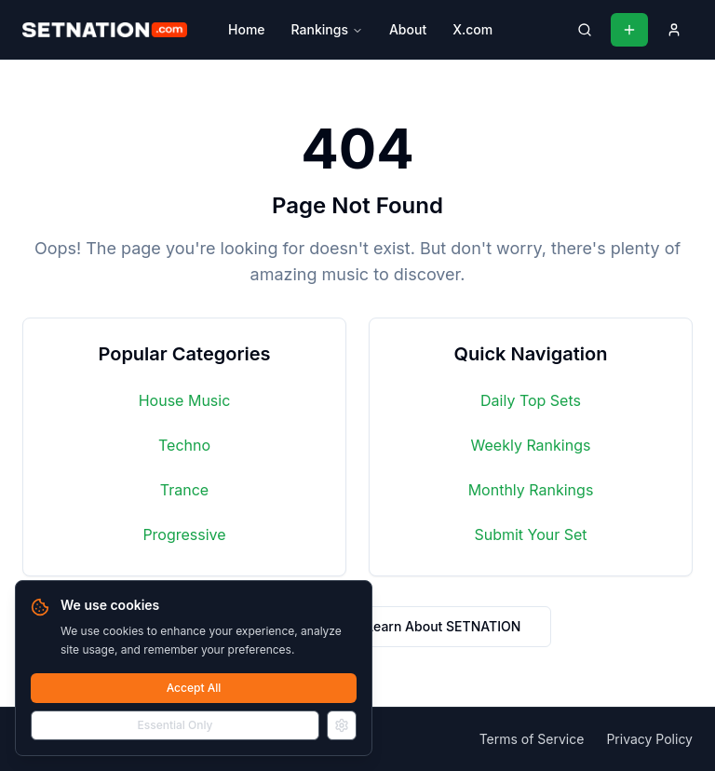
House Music (185, 400)
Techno (184, 445)
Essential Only (175, 725)
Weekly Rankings (531, 445)
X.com (472, 29)
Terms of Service (532, 739)
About (407, 29)
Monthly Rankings (531, 489)
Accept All (194, 688)
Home (246, 29)
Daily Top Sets (530, 400)
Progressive (183, 534)
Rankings (327, 29)
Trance (184, 489)
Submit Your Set (530, 534)
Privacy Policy (649, 739)
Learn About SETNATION (443, 626)
